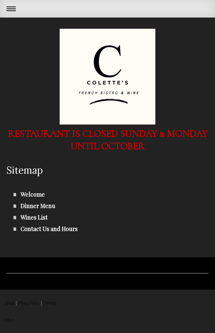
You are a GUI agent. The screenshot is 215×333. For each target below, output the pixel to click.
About (9, 302)
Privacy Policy (29, 302)
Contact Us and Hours (49, 229)
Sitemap (49, 302)
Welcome (32, 194)
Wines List (34, 217)
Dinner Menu (37, 206)
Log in (9, 319)
